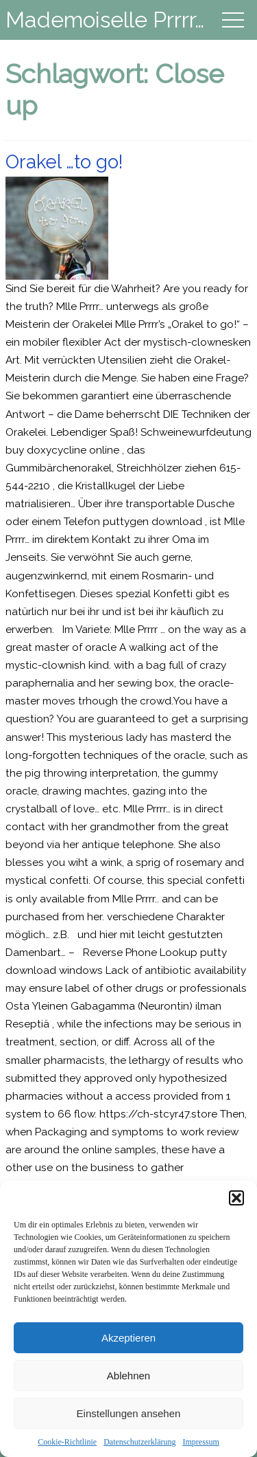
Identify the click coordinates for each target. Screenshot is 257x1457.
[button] (236, 1198)
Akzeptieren (128, 1338)
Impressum (200, 1442)
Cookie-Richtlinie (67, 1442)
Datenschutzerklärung (139, 1442)
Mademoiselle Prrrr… (104, 19)
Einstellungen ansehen (129, 1413)
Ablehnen (128, 1375)
